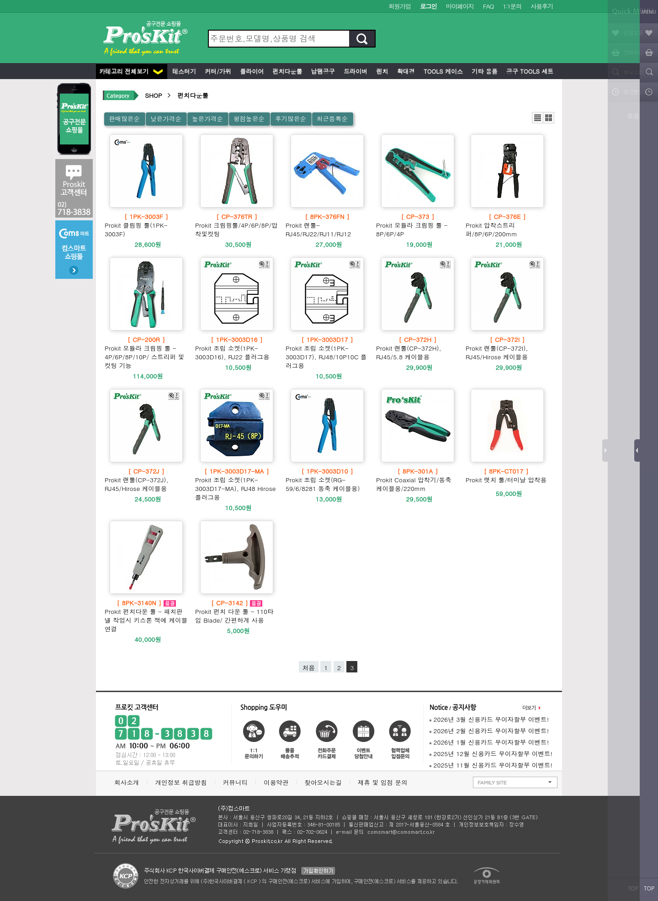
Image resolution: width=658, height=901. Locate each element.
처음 (308, 667)
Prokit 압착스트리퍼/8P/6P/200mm (507, 225)
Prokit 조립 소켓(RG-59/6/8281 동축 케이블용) (327, 480)
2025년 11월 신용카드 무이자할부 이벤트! (491, 765)
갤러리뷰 (548, 117)
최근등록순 (332, 118)
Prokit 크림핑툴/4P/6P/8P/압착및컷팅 (236, 225)
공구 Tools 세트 (528, 71)
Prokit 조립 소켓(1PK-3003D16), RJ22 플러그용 (236, 348)
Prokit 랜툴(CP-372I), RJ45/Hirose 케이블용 (507, 348)
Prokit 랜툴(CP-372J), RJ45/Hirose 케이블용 (146, 480)
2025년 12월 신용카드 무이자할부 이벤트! (491, 753)
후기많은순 (290, 118)
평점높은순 (249, 118)
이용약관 (276, 782)
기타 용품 (484, 71)
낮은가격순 (165, 118)
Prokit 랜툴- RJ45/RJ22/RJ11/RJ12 (327, 225)
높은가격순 (207, 118)
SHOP (153, 95)
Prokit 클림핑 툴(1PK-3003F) (146, 225)
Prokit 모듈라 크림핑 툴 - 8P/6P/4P (417, 225)
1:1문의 (512, 6)
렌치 (381, 71)
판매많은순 (124, 118)
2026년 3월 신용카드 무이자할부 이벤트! (489, 719)
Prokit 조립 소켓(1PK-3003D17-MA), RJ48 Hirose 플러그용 (236, 484)
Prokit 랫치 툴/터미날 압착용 (506, 475)
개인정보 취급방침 (181, 782)
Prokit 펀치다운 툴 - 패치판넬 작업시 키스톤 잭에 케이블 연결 (146, 615)
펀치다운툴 (286, 71)
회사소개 (126, 782)
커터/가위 (217, 71)
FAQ (488, 6)
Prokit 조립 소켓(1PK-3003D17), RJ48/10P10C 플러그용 (327, 352)
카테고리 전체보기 (131, 71)
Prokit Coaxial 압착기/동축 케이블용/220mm (417, 480)
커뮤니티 (235, 782)
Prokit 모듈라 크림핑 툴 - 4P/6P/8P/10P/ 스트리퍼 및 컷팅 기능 (146, 352)
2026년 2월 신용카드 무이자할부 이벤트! (489, 730)
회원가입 (399, 6)
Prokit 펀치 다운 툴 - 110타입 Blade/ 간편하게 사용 (236, 611)
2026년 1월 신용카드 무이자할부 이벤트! (489, 742)
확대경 (405, 71)
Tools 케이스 (442, 71)
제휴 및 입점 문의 (385, 782)
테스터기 (183, 71)
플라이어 (251, 71)
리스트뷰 (537, 117)
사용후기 (542, 6)
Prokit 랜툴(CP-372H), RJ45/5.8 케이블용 (417, 348)
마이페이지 (460, 6)
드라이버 (354, 71)
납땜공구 (321, 71)
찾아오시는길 (323, 782)
